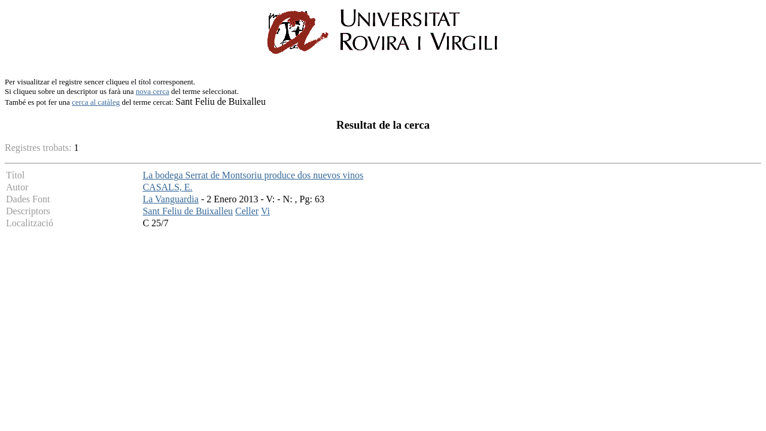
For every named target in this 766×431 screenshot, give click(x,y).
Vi (265, 211)
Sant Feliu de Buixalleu (187, 211)
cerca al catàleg (96, 102)
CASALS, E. (167, 187)
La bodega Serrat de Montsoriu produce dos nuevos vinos (252, 175)
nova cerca (152, 91)
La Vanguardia (170, 199)
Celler (247, 211)
